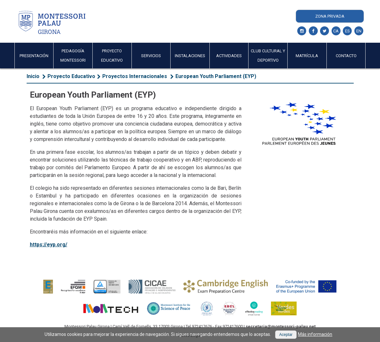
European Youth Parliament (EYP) (215, 76)
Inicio (33, 76)
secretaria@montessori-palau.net (281, 326)
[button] (286, 334)
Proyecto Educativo (71, 76)
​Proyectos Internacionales (135, 76)
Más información (315, 334)
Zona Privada (329, 16)
